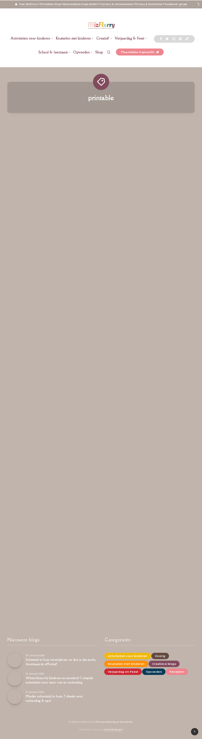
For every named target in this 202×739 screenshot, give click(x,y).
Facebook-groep (176, 4)
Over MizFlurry (28, 4)
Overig (160, 656)
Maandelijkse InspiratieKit (80, 4)
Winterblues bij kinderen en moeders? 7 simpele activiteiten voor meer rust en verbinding (59, 680)
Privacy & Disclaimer (149, 4)
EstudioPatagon (113, 729)
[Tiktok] (187, 39)
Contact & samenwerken (116, 4)
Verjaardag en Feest (123, 671)
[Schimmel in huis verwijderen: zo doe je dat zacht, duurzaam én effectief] (14, 660)
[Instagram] (173, 39)
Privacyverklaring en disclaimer (114, 721)
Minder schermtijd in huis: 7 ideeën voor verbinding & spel (54, 698)
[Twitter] (167, 39)
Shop (99, 52)
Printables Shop (50, 4)
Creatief (102, 38)
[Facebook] (161, 39)
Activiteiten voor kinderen (30, 38)
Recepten (177, 671)
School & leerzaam (53, 52)
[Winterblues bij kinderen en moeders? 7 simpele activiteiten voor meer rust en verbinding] (14, 678)
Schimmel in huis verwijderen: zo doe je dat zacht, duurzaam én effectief (61, 662)
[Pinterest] (180, 39)
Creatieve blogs (164, 664)
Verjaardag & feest (129, 38)
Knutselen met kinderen (73, 38)
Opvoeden (81, 52)
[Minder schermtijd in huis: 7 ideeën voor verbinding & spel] (14, 696)
